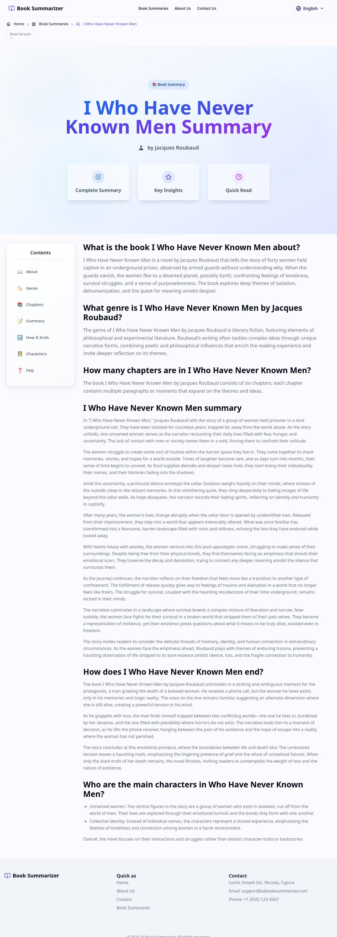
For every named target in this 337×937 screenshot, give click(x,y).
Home (123, 867)
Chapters (30, 289)
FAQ (25, 355)
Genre (27, 272)
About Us (183, 8)
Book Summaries (153, 8)
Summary (30, 305)
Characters (32, 338)
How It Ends (33, 322)
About (27, 256)
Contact (124, 884)
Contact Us (206, 8)
